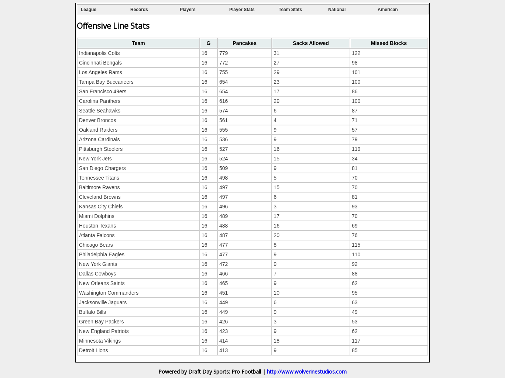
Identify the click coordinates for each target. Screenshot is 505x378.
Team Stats (290, 9)
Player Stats (242, 9)
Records (139, 9)
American (388, 9)
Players (188, 9)
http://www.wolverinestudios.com (307, 371)
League (88, 9)
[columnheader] (138, 43)
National (337, 9)
